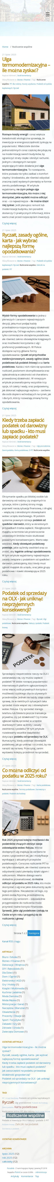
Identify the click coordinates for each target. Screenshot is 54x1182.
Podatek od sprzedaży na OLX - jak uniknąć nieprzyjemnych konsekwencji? (24, 601)
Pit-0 (24, 1120)
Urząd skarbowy (11, 1098)
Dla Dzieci (7, 972)
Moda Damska (10, 996)
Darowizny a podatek (10, 1128)
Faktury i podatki (35, 623)
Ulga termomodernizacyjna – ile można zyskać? (26, 64)
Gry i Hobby (8, 984)
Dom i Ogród (9, 976)
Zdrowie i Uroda (11, 1027)
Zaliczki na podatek (26, 1124)
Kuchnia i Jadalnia (11, 992)
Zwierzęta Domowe (13, 1031)
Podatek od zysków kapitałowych (34, 1098)
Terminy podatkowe (27, 789)
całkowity (7, 1161)
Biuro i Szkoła (9, 957)
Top (37, 1176)
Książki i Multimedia (13, 988)
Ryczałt (16, 88)
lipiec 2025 (8, 1153)
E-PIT (31, 450)
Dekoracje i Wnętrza (13, 964)
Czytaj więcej (9, 223)
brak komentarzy (24, 75)
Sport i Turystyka (11, 1020)
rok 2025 (7, 1157)
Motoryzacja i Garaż (13, 1004)
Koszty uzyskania (29, 84)
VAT (3, 1116)
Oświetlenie (9, 1012)
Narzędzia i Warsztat (13, 1008)
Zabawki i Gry (9, 1023)
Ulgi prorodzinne (43, 446)
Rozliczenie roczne (42, 1111)
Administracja (41, 1172)
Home (5, 46)
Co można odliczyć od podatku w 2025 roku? (24, 773)
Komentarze (27, 1176)
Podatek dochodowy (17, 794)
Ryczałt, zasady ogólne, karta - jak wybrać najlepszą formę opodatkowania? (25, 243)
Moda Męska (9, 1000)
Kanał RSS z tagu (11, 941)
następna (34, 933)
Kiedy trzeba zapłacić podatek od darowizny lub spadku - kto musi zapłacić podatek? (24, 428)
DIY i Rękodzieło (11, 968)
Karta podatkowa (21, 450)
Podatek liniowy (8, 1124)
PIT (11, 269)
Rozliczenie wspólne (28, 265)
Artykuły (15, 1176)
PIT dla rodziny (15, 84)
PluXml (17, 1172)
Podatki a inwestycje (12, 1120)
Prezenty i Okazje (12, 1015)
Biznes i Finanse (23, 80)
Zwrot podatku (8, 450)
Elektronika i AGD (11, 980)
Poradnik (10, 1168)
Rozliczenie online (11, 1111)
